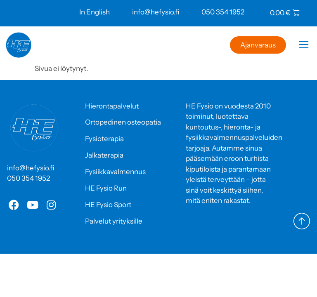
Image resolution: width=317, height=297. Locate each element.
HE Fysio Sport (108, 204)
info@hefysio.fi (155, 12)
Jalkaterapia (104, 155)
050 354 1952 (222, 12)
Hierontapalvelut (112, 106)
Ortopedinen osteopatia (123, 122)
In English (94, 12)
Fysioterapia (104, 138)
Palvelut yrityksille (113, 221)
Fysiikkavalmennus (115, 171)
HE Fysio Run (106, 188)
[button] (303, 45)
